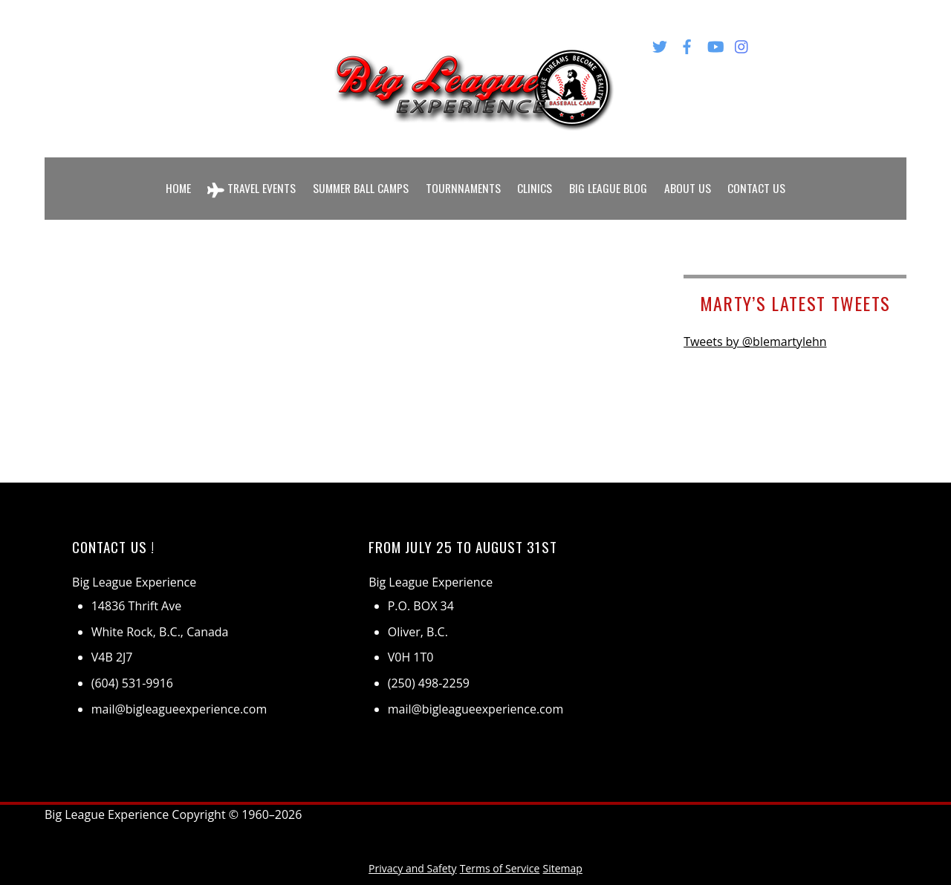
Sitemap (562, 845)
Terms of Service (500, 845)
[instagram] (742, 44)
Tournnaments (465, 177)
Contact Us (761, 177)
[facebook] (687, 44)
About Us (691, 177)
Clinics (538, 177)
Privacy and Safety (412, 845)
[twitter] (659, 44)
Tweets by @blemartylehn (755, 319)
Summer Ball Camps (360, 177)
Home (174, 177)
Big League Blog (612, 177)
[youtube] (714, 44)
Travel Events (248, 177)
